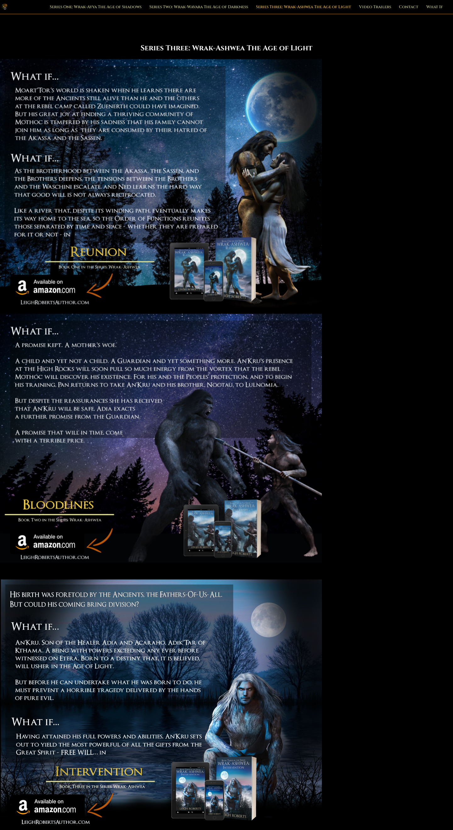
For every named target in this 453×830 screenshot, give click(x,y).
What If (434, 7)
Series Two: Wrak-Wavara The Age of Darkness (198, 7)
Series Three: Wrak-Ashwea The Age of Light (303, 7)
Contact (408, 7)
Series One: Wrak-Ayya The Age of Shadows (95, 7)
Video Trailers (375, 7)
